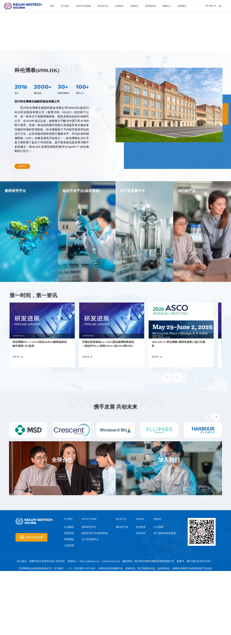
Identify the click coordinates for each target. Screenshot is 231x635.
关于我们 (65, 6)
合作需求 (141, 591)
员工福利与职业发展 (164, 597)
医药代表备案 (31, 601)
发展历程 (69, 597)
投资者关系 (150, 6)
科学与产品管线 (83, 6)
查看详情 (22, 230)
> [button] (177, 441)
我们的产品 (103, 6)
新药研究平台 (89, 591)
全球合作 (119, 6)
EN (215, 6)
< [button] (167, 441)
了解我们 (30, 73)
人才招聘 (158, 591)
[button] (225, 178)
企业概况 (69, 591)
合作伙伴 (141, 597)
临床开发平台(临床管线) (95, 597)
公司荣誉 (69, 609)
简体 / (207, 6)
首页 (52, 6)
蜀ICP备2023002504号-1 (199, 625)
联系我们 (182, 6)
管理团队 (69, 603)
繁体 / (212, 6)
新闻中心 (167, 6)
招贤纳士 (134, 6)
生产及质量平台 (90, 603)
